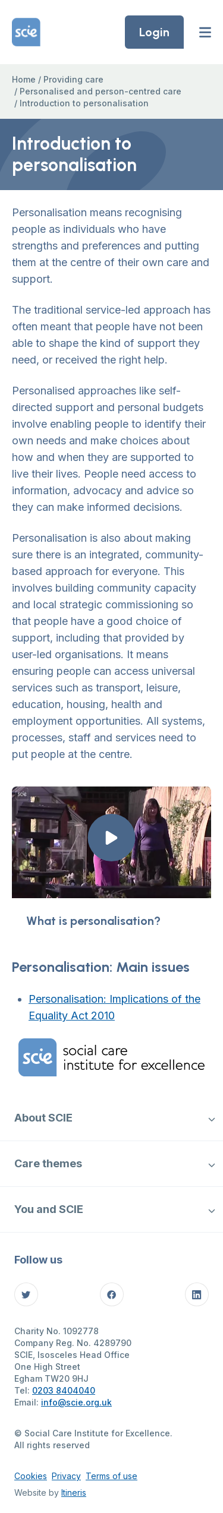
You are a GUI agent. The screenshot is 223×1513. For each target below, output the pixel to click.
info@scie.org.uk (76, 1402)
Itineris (73, 1492)
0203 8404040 (63, 1390)
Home (24, 79)
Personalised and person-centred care (100, 91)
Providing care (73, 79)
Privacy (66, 1476)
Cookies (30, 1476)
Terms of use (111, 1476)
